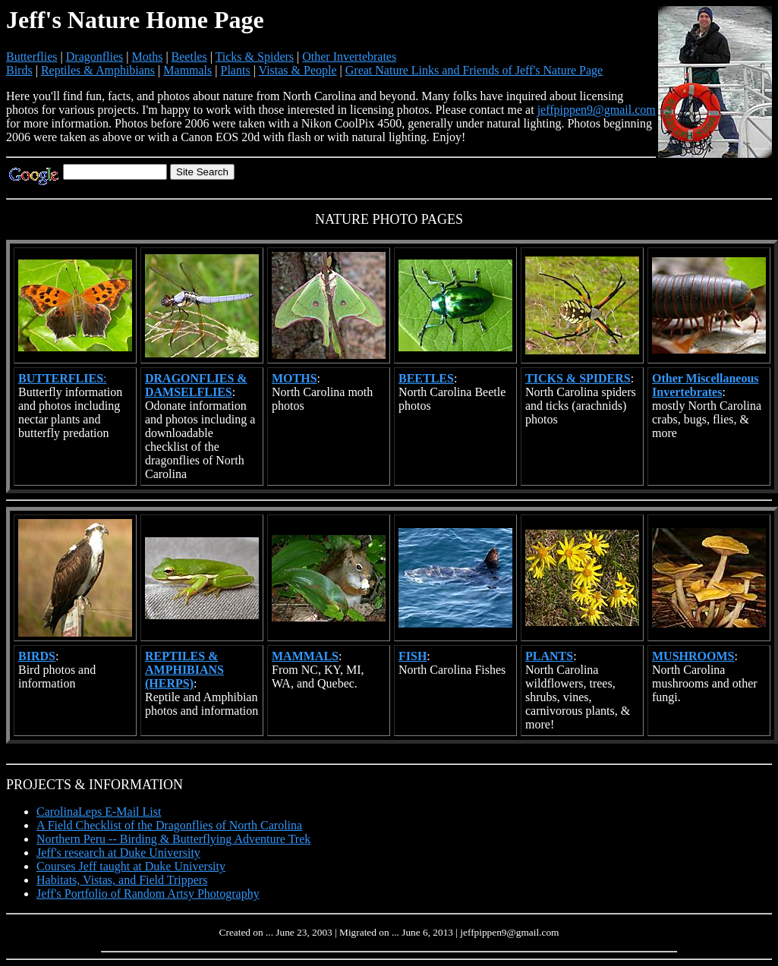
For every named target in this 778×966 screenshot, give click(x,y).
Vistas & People (298, 70)
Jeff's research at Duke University (118, 852)
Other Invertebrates (349, 56)
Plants (235, 70)
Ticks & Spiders (255, 56)
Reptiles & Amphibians (98, 70)
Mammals (187, 70)
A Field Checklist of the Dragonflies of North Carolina (169, 825)
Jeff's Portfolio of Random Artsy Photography (148, 893)
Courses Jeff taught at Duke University (130, 866)
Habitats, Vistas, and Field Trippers (121, 879)
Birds (19, 70)
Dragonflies (95, 56)
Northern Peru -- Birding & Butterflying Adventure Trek (173, 838)
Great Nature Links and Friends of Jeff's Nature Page (474, 70)
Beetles (189, 56)
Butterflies (32, 56)
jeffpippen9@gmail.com (596, 109)
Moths (146, 56)
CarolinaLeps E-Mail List (98, 811)
